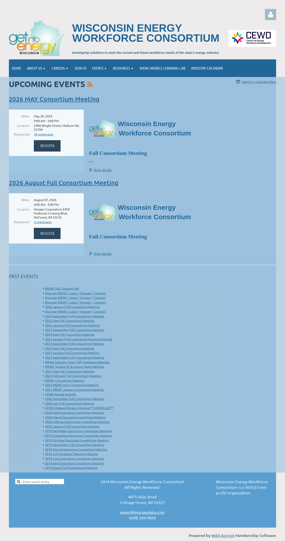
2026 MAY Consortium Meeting (54, 99)
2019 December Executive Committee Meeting (78, 431)
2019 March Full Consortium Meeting (71, 468)
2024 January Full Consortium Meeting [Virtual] (78, 339)
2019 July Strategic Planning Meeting (71, 454)
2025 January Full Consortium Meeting (72, 325)
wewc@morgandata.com (142, 512)
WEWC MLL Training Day (62, 288)
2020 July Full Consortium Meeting (69, 403)
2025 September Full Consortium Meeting (74, 316)
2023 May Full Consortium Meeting (69, 348)
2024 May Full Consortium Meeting (69, 334)
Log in (270, 14)
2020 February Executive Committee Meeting (77, 422)
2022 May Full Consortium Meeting (69, 371)
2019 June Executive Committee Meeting (74, 458)
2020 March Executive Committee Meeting (75, 417)
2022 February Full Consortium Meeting (73, 376)
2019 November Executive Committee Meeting (78, 435)
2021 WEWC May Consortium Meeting (72, 385)
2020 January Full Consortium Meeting (72, 426)
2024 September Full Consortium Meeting (74, 330)
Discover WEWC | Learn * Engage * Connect (75, 293)
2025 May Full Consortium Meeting (69, 320)
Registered (21, 134)
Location (23, 125)
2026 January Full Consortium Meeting (72, 307)
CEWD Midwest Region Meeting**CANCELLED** (79, 408)
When (25, 116)
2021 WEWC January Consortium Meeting (74, 389)
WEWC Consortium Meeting (64, 380)
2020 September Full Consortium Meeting (74, 399)
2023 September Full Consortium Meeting (74, 343)
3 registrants (43, 222)
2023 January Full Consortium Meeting (72, 353)
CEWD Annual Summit (60, 394)
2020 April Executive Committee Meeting (74, 412)
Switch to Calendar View (259, 82)
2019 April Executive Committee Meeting (74, 463)
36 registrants (43, 134)
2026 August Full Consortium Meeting (63, 182)
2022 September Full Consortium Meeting (74, 357)
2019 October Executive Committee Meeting (77, 440)
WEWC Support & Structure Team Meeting (74, 366)
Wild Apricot (223, 535)
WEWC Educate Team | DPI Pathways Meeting (77, 362)
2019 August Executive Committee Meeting (76, 449)
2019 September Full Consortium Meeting (74, 445)
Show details (103, 170)
